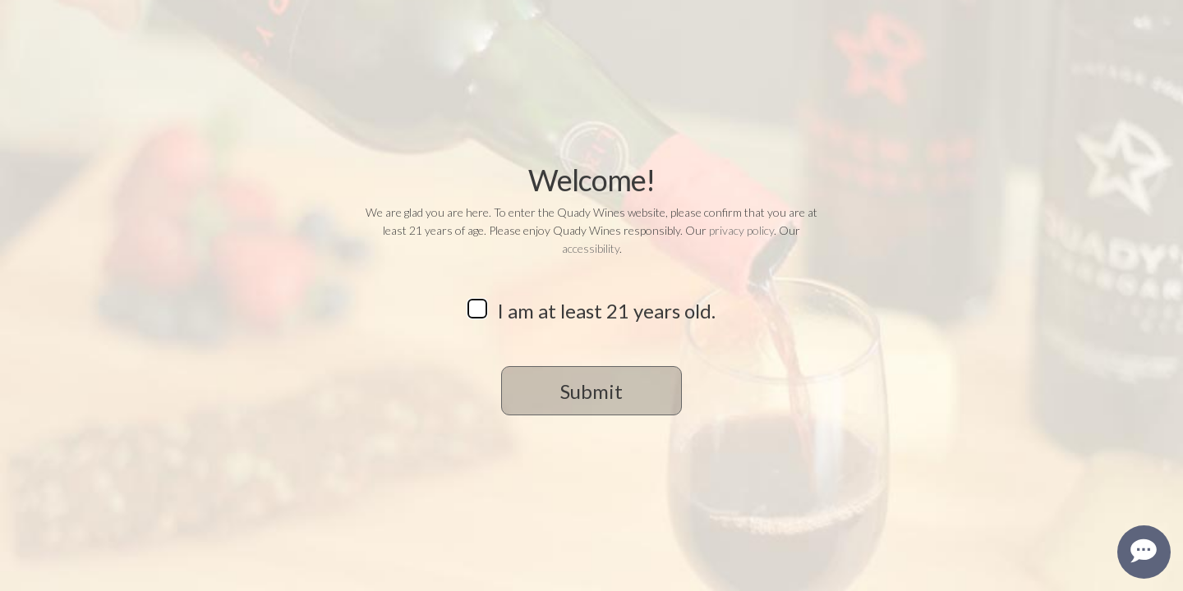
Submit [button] (591, 391)
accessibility (590, 248)
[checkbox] (477, 308)
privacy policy (741, 230)
